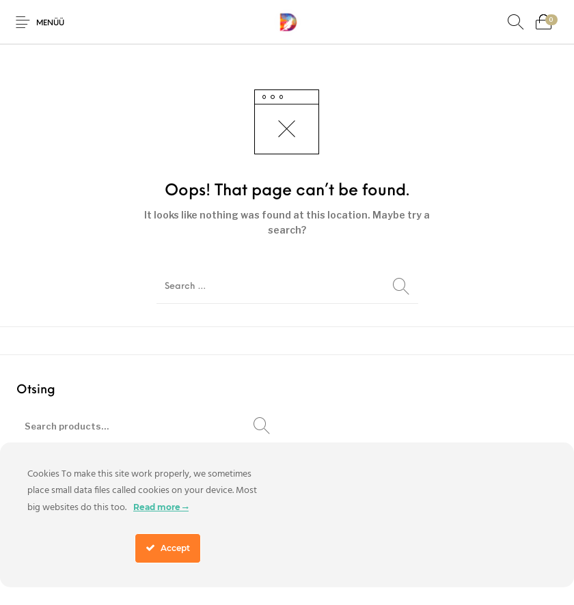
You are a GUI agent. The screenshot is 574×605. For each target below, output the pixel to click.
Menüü (50, 23)
